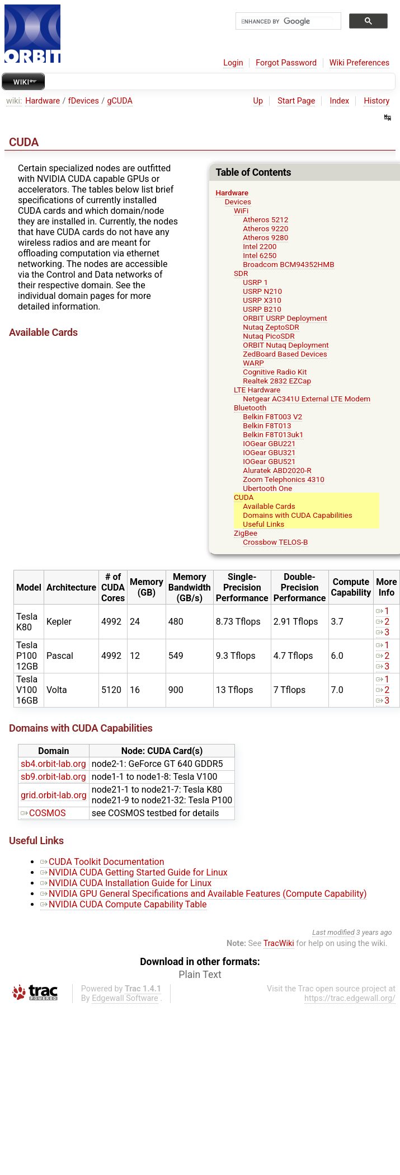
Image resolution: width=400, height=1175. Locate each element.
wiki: (14, 101)
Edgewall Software (125, 998)
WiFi (241, 210)
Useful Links (263, 523)
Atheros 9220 (265, 228)
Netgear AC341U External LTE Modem (306, 398)
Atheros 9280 (265, 237)
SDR (241, 273)
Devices (238, 201)
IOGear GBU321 (269, 452)
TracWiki (278, 943)
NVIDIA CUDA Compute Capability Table (123, 904)
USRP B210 (262, 309)
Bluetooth (250, 407)
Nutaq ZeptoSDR (271, 326)
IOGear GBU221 (269, 443)
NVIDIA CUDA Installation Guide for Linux (125, 883)
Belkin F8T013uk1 (273, 434)
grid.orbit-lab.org (54, 795)
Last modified (333, 932)
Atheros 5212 (265, 219)
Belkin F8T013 (267, 425)
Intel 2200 (259, 246)
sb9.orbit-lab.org (53, 776)
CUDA (243, 497)
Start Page (296, 101)
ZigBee (245, 532)
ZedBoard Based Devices (285, 353)
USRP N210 (262, 291)
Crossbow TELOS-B (275, 541)
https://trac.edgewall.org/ (350, 998)
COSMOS (43, 813)
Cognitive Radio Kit (275, 371)
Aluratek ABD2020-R (277, 470)
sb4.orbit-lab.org (53, 764)
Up (258, 101)
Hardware (42, 101)
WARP (253, 362)
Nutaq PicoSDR (268, 335)
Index (340, 101)
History (376, 101)
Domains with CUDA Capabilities (297, 515)
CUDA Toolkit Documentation (102, 861)
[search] (287, 21)
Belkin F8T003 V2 (272, 416)
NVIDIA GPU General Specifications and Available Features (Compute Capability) (203, 893)
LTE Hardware (257, 389)
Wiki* (23, 82)
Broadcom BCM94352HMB (288, 264)
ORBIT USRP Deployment (285, 317)
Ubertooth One (267, 488)
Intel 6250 (259, 255)
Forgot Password (286, 63)
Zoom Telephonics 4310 (283, 479)
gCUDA (119, 101)
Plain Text (199, 974)
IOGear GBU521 (269, 461)
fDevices (83, 101)
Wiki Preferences (359, 63)
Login (233, 63)
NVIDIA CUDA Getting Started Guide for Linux (134, 872)
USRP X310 (262, 300)
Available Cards (269, 506)
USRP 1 (255, 282)
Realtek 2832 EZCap (277, 380)
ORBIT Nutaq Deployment (285, 344)
